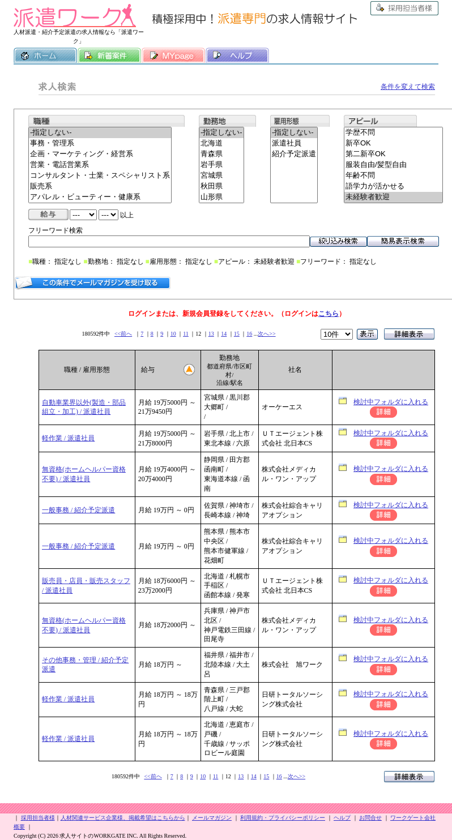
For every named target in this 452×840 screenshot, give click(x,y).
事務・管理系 (100, 143)
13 (211, 334)
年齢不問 (393, 175)
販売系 (100, 186)
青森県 (221, 154)
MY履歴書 (173, 55)
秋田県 (221, 186)
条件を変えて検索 (408, 87)
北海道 (221, 143)
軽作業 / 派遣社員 (68, 438)
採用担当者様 (404, 8)
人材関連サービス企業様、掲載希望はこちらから (123, 818)
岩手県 (221, 165)
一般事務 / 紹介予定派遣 (78, 510)
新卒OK (393, 143)
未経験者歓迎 (393, 197)
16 (249, 334)
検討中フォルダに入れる (390, 402)
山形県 (221, 197)
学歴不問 (393, 132)
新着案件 (109, 55)
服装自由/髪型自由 (393, 165)
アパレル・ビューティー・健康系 (100, 197)
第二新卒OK (393, 154)
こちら (328, 314)
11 (186, 334)
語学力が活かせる (393, 186)
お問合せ (370, 818)
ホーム (45, 55)
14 (224, 334)
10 (173, 334)
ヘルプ (237, 55)
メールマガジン (212, 818)
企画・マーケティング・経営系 (100, 154)
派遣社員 (294, 143)
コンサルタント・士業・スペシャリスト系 (100, 175)
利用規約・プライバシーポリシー (282, 818)
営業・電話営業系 (100, 165)
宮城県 (221, 175)
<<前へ (123, 334)
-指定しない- (100, 132)
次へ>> (266, 334)
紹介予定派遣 (294, 154)
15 (237, 334)
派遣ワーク (75, 16)
